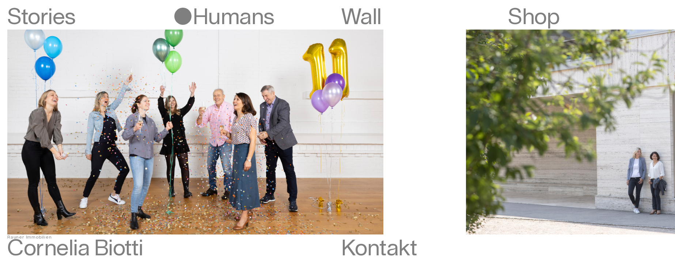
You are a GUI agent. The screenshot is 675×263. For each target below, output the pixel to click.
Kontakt (379, 249)
